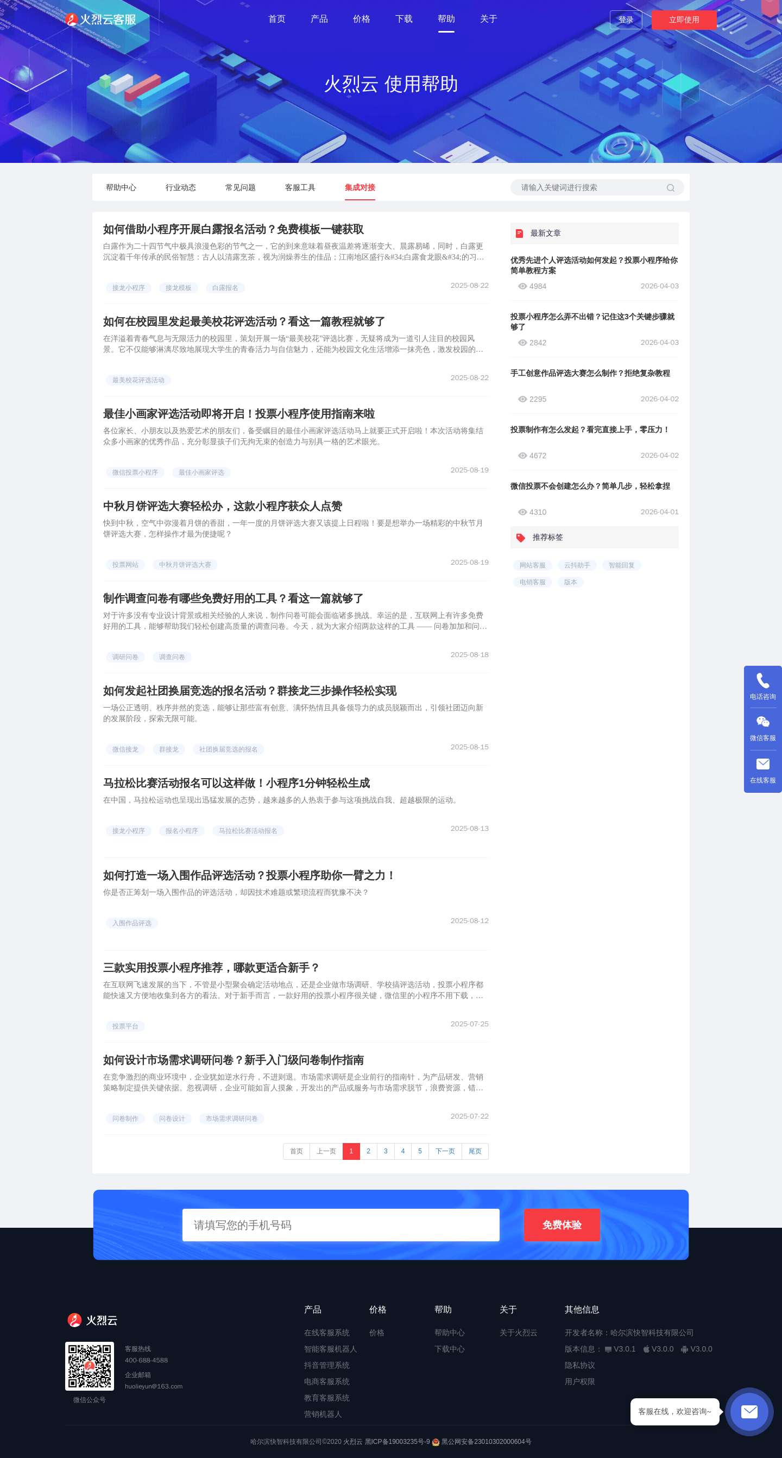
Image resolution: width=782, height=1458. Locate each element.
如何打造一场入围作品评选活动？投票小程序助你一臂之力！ (249, 875)
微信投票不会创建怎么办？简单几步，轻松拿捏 (590, 486)
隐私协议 (580, 1365)
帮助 (446, 18)
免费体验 (562, 1225)
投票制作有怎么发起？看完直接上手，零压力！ (590, 429)
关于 (488, 18)
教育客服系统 (327, 1397)
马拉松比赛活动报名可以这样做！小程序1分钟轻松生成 (236, 783)
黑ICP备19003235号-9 (397, 1442)
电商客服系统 (327, 1381)
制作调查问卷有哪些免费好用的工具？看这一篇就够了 (233, 598)
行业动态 (181, 187)
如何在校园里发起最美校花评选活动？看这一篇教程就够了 (244, 321)
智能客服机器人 (330, 1349)
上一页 (326, 1151)
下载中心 (449, 1349)
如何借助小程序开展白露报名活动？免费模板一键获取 (233, 229)
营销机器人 (323, 1414)
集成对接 (360, 187)
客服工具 (300, 187)
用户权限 (580, 1381)
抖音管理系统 (327, 1365)
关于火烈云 (519, 1332)
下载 (404, 18)
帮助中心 (121, 187)
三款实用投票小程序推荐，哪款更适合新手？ (211, 968)
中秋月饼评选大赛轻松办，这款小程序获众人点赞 (222, 506)
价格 (361, 18)
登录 (626, 19)
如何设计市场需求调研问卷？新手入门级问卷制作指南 (233, 1060)
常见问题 (240, 187)
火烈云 (353, 1442)
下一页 (445, 1151)
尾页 (475, 1151)
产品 (319, 18)
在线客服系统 (327, 1332)
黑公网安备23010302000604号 (486, 1442)
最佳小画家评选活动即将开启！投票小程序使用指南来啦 (239, 414)
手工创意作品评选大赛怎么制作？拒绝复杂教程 (590, 373)
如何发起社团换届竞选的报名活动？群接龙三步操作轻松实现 (249, 691)
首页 (277, 18)
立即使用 (684, 19)
